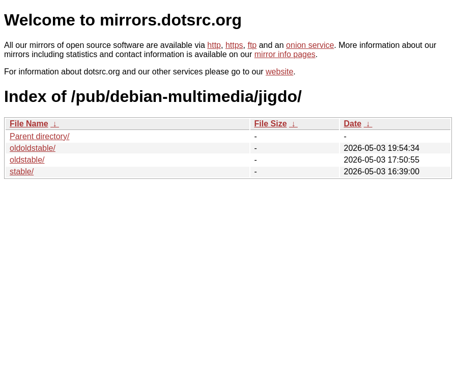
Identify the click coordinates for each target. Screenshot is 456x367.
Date (353, 123)
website (279, 71)
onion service (310, 45)
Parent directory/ (39, 136)
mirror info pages (285, 54)
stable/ (22, 171)
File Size (270, 123)
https (234, 45)
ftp (251, 45)
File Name (29, 123)
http (214, 45)
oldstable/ (27, 159)
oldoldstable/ (32, 148)
